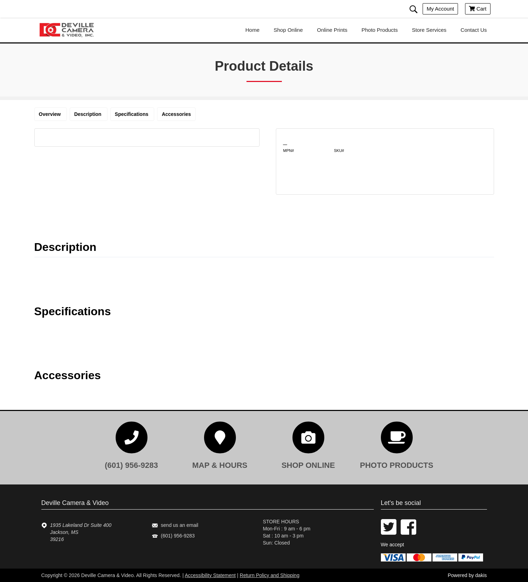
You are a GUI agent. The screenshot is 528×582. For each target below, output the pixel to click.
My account (440, 9)
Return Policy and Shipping (270, 575)
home (252, 30)
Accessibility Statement (210, 575)
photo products (379, 30)
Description (88, 114)
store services (429, 30)
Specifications (132, 114)
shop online (288, 30)
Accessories (176, 114)
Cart (478, 9)
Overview (50, 114)
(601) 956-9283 (178, 536)
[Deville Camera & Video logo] (70, 30)
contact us (473, 30)
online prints (332, 30)
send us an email (179, 525)
